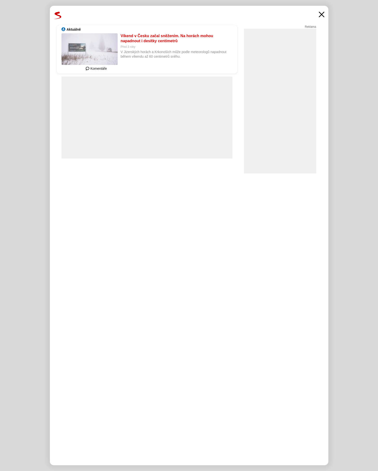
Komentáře (96, 68)
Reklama (310, 26)
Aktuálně (74, 29)
